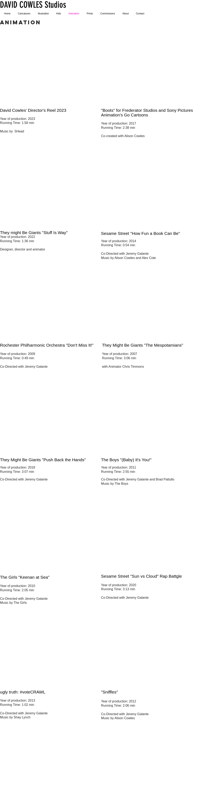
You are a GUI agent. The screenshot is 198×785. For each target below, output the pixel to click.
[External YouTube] (48, 66)
